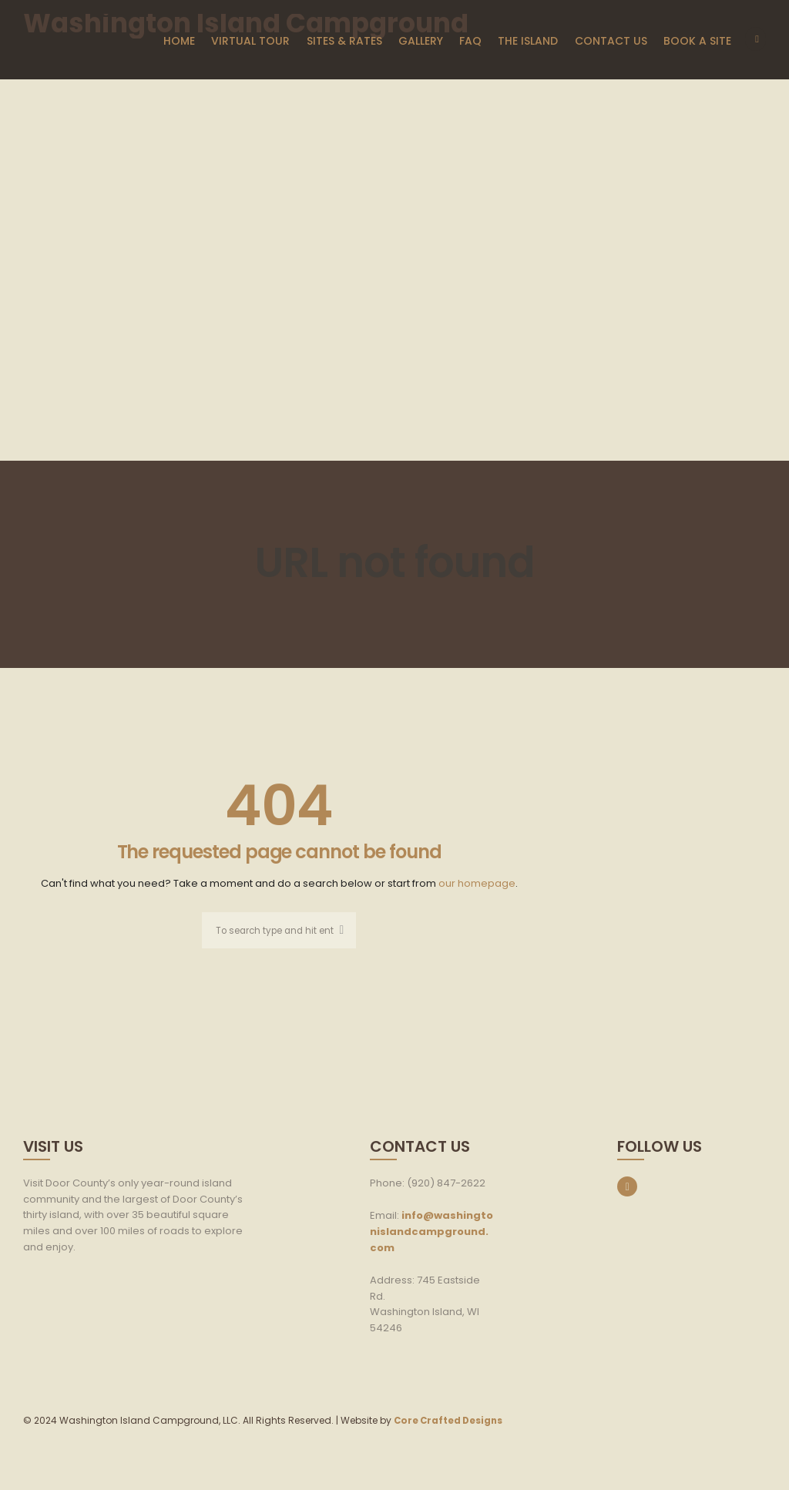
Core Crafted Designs (450, 1421)
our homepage (476, 883)
